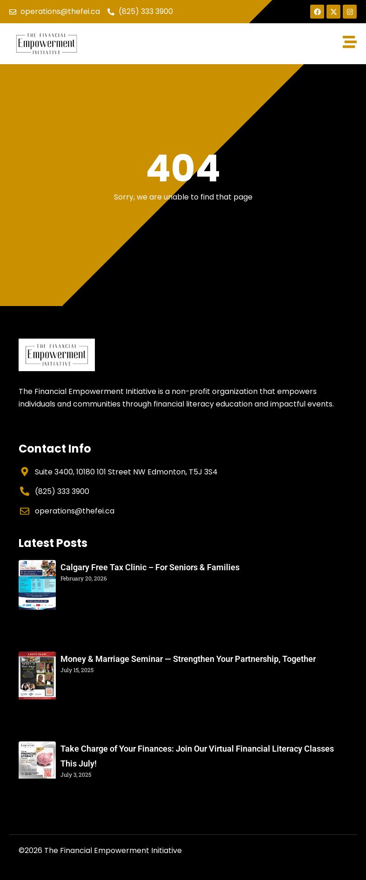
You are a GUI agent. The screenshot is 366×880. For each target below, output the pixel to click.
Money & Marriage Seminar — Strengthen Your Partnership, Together (188, 659)
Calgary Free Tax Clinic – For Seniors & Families (150, 567)
